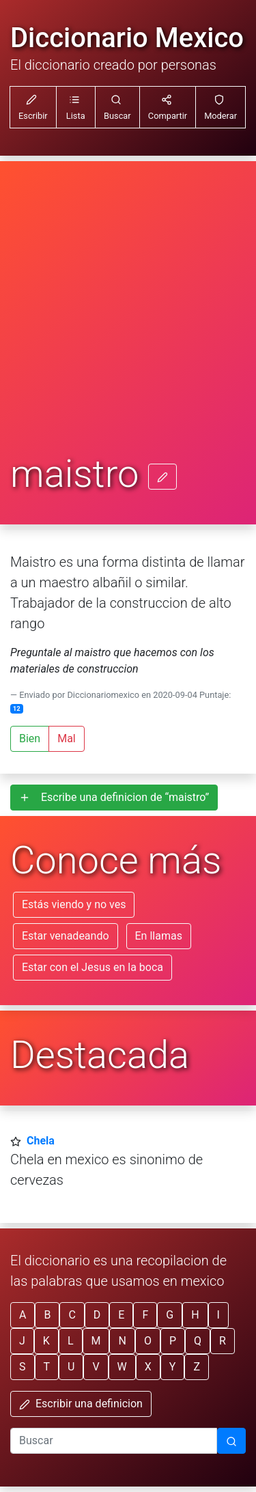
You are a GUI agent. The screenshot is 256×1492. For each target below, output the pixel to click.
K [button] (46, 1340)
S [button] (22, 1366)
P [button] (172, 1340)
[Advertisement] (128, 318)
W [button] (122, 1366)
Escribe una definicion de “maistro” (114, 797)
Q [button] (197, 1340)
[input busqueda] (113, 1441)
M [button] (96, 1340)
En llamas (158, 935)
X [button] (148, 1366)
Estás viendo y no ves (74, 904)
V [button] (95, 1366)
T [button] (47, 1366)
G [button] (169, 1314)
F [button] (145, 1314)
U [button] (71, 1366)
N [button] (122, 1340)
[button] (76, 107)
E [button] (121, 1314)
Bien (29, 738)
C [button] (71, 1314)
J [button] (22, 1340)
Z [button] (196, 1366)
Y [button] (172, 1366)
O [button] (148, 1340)
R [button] (222, 1340)
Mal (66, 738)
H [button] (195, 1314)
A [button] (22, 1314)
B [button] (47, 1314)
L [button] (71, 1340)
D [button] (97, 1314)
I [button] (218, 1314)
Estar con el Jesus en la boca (92, 967)
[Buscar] (231, 1441)
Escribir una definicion (81, 1403)
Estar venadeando (65, 935)
